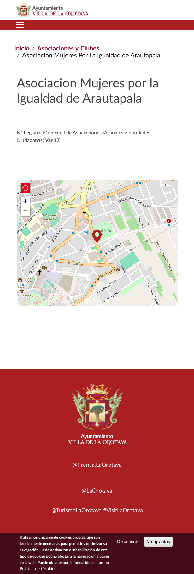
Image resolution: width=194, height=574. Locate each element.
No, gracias (158, 542)
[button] (97, 236)
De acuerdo (128, 542)
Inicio (21, 48)
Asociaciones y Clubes (68, 48)
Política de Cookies (38, 569)
